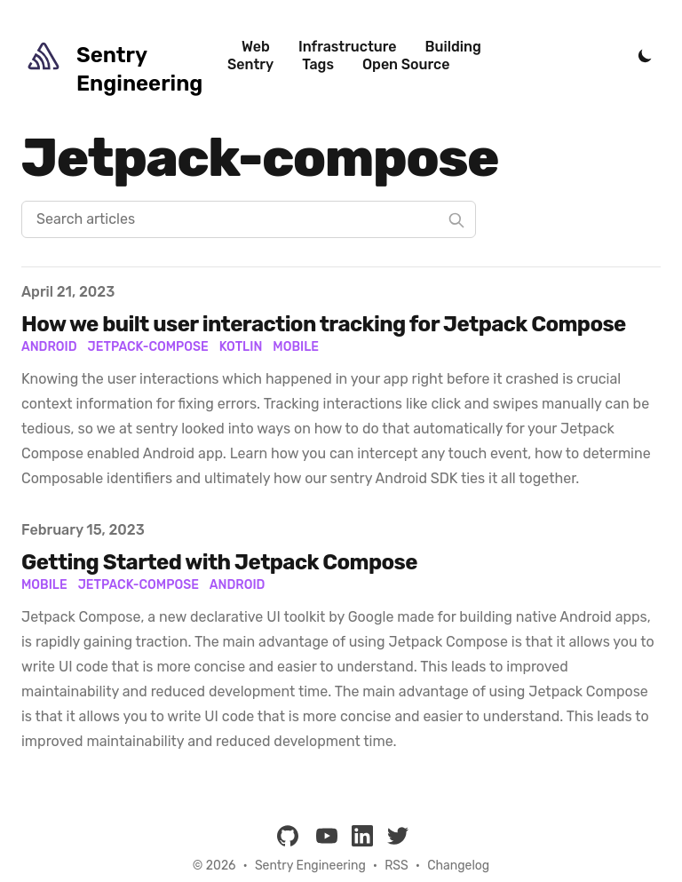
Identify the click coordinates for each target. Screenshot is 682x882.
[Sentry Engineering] (124, 56)
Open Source (405, 64)
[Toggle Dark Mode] (645, 56)
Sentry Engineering (310, 865)
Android (49, 346)
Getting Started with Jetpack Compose (219, 562)
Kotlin (241, 346)
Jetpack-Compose (148, 346)
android (238, 584)
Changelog (458, 865)
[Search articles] (248, 219)
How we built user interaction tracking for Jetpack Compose (323, 324)
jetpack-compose (138, 584)
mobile (44, 584)
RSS (396, 865)
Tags (318, 64)
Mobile (296, 346)
